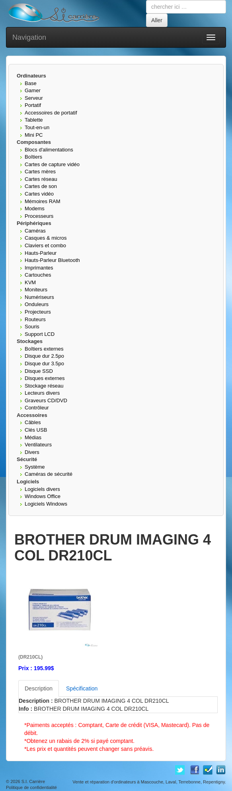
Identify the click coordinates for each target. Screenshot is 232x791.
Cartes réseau (41, 179)
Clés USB (36, 430)
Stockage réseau (44, 386)
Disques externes (44, 378)
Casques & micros (45, 238)
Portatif (33, 105)
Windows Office (42, 496)
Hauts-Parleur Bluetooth (52, 260)
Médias (33, 437)
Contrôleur (37, 408)
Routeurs (35, 319)
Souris (32, 327)
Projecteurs (38, 312)
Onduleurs (37, 304)
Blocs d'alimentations (49, 150)
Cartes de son (41, 186)
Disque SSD (39, 371)
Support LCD (40, 334)
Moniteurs (36, 290)
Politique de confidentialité (31, 787)
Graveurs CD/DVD (46, 400)
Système (35, 467)
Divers (32, 452)
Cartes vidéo (39, 194)
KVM (30, 282)
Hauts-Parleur (41, 253)
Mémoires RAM (42, 201)
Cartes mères (40, 171)
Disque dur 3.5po (44, 363)
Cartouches (38, 275)
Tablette (34, 120)
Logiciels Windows (46, 504)
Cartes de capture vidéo (52, 164)
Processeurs (39, 216)
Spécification (81, 688)
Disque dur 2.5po (44, 356)
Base (31, 83)
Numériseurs (39, 297)
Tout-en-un (37, 127)
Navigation (29, 37)
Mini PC (34, 135)
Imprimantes (39, 268)
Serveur (34, 98)
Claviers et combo (45, 245)
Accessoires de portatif (51, 113)
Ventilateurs (38, 445)
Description (39, 688)
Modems (35, 208)
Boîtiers (33, 157)
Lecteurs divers (42, 393)
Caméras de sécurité (48, 474)
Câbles (33, 422)
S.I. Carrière (33, 781)
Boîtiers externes (44, 349)
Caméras (35, 231)
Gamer (33, 90)
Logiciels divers (42, 489)
